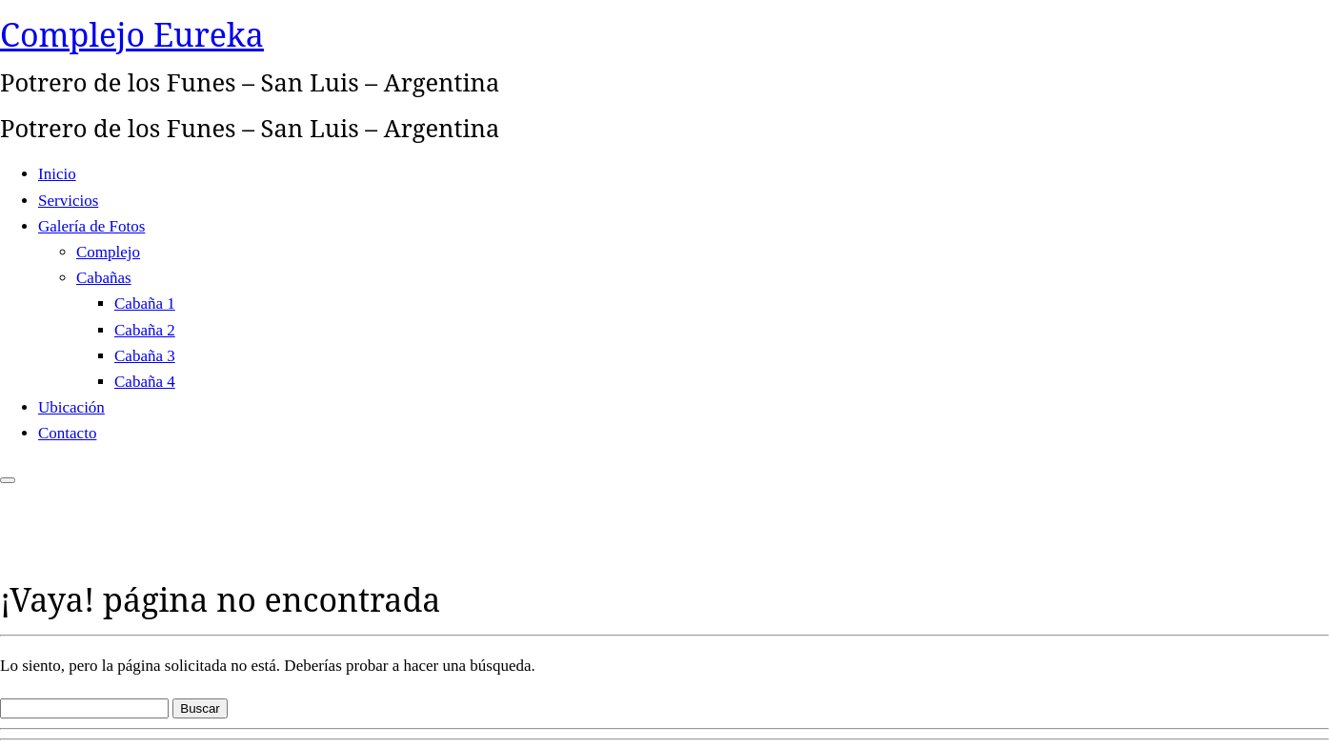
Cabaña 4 (144, 382)
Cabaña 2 (144, 330)
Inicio (57, 174)
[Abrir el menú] (7, 480)
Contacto (67, 433)
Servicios (68, 201)
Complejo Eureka (132, 34)
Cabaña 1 (144, 303)
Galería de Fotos (91, 226)
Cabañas (103, 278)
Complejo (108, 252)
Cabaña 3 (144, 356)
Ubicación (71, 407)
